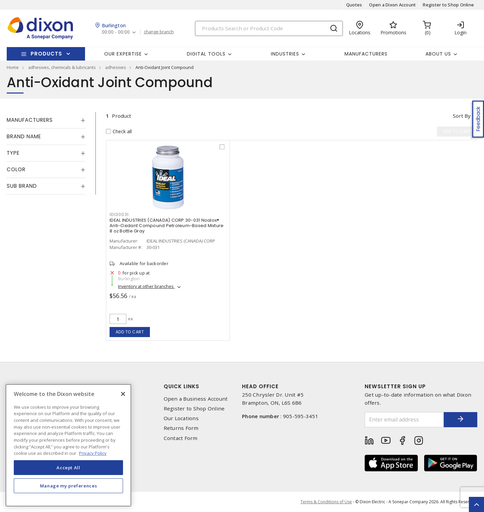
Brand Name (24, 136)
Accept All (68, 468)
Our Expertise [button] (123, 53)
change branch (159, 32)
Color (16, 169)
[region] (68, 445)
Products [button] (46, 53)
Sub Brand (22, 185)
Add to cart (130, 332)
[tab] (46, 120)
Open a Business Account (196, 399)
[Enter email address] (404, 419)
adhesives (115, 67)
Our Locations (181, 418)
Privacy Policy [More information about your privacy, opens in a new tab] (93, 453)
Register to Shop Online (448, 5)
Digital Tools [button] (206, 53)
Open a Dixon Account (392, 5)
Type (13, 152)
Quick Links (181, 386)
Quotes (354, 5)
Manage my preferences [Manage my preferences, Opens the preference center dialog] (68, 486)
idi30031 (119, 214)
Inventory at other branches (146, 286)
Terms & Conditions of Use (326, 502)
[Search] (269, 28)
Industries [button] (285, 53)
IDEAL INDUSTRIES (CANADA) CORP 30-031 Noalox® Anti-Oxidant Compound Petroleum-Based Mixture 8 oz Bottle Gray (167, 225)
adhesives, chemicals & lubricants (62, 67)
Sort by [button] (462, 115)
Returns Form (181, 428)
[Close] (123, 394)
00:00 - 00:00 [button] (116, 32)
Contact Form (181, 438)
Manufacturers (366, 53)
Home (13, 67)
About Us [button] (438, 53)
